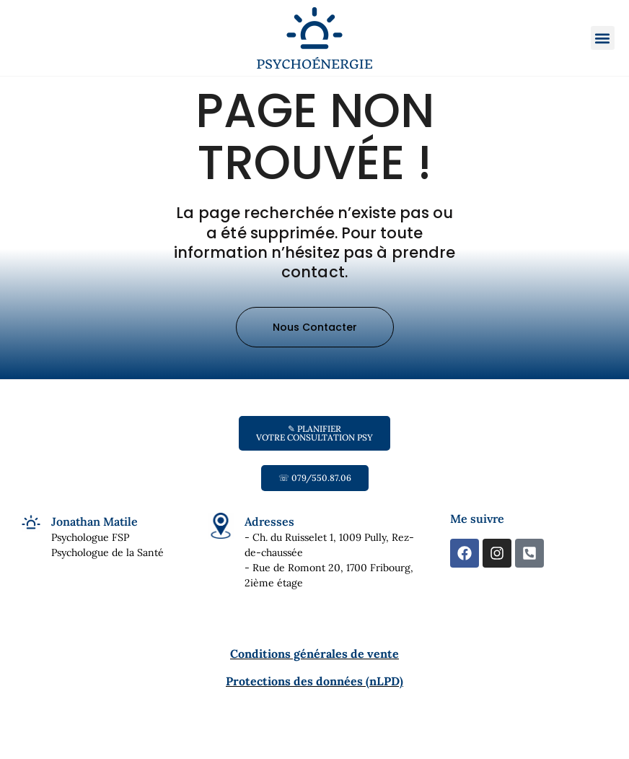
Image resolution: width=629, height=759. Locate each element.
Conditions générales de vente (314, 676)
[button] (603, 38)
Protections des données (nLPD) (314, 704)
